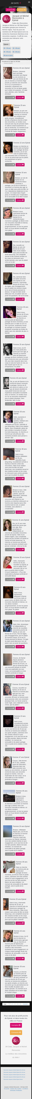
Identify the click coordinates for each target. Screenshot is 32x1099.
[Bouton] (29, 2)
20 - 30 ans (7, 48)
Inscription (16, 1025)
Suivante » (26, 1004)
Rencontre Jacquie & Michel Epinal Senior (13, 1079)
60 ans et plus (8, 55)
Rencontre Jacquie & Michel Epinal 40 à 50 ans (14, 1074)
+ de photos (10, 97)
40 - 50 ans (7, 52)
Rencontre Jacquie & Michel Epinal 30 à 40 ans (14, 1072)
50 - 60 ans (16, 52)
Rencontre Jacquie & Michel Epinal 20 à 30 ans (14, 1070)
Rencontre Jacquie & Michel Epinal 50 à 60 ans (14, 1077)
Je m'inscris (11, 9)
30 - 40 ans (16, 48)
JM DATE (16, 3)
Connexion (21, 9)
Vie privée (6, 1088)
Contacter (20, 97)
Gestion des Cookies (15, 1088)
